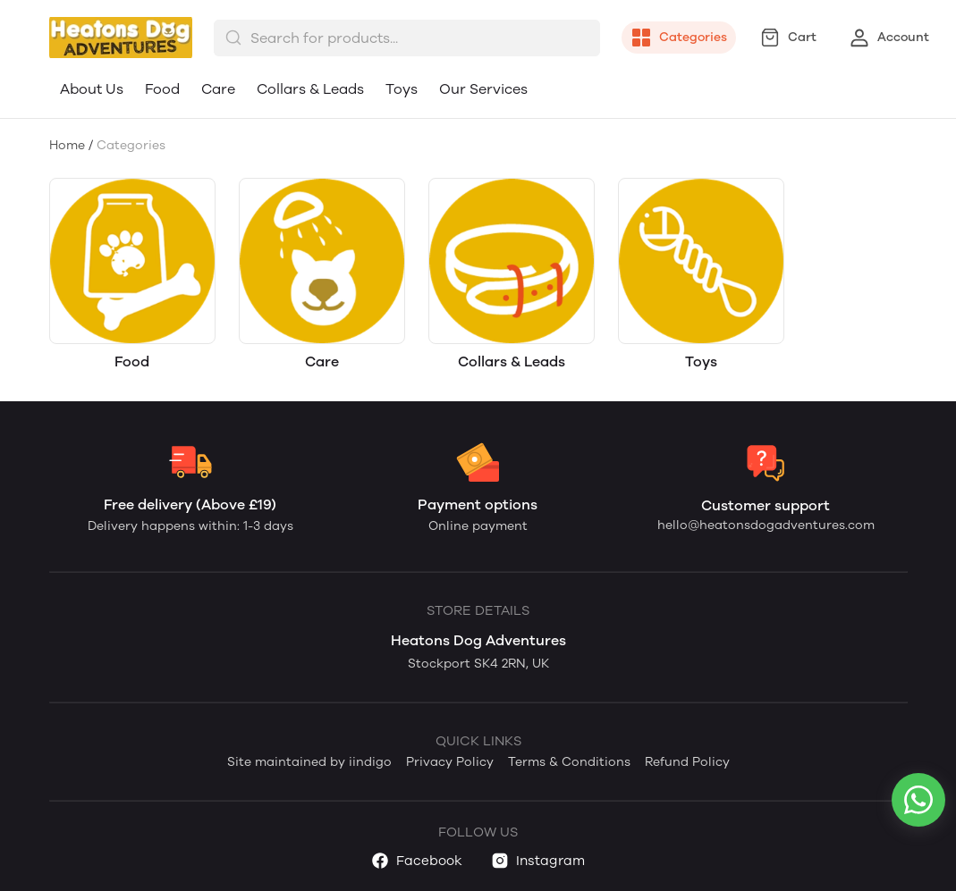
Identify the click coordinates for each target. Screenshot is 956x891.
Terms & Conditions (569, 761)
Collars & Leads (310, 88)
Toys (401, 88)
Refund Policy (687, 761)
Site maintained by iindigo (309, 761)
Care (218, 88)
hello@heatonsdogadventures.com (766, 525)
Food (162, 88)
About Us (91, 88)
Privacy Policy (450, 761)
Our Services (483, 88)
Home (67, 145)
